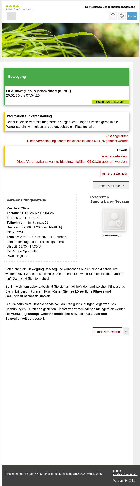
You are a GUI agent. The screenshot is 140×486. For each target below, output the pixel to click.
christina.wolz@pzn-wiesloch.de (82, 473)
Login (132, 16)
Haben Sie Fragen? (111, 185)
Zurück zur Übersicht (114, 173)
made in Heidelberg (125, 474)
